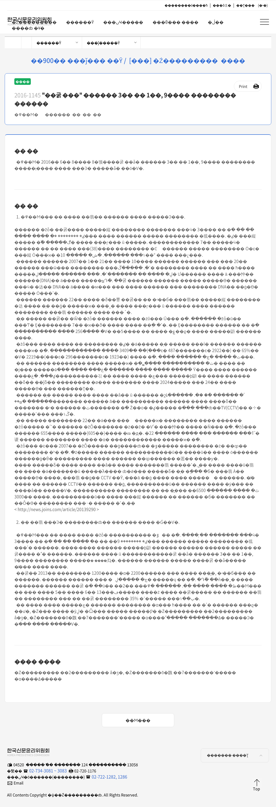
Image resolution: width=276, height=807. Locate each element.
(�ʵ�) (263, 5)
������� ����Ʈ (235, 755)
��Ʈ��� (245, 5)
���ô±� (222, 5)
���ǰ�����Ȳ (103, 42)
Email (19, 783)
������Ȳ (48, 42)
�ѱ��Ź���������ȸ (26, 21)
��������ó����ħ (186, 5)
